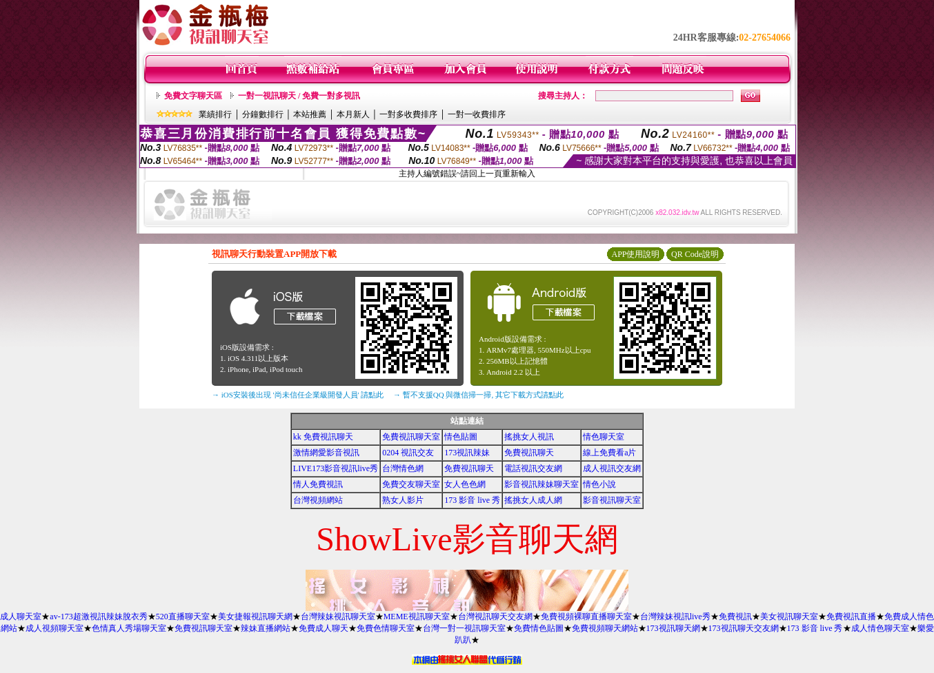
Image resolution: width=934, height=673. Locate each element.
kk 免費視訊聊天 (323, 437)
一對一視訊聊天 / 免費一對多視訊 (299, 96)
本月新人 (353, 114)
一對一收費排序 (477, 114)
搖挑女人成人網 (533, 500)
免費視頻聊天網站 (605, 628)
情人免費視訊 (318, 484)
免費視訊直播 (851, 616)
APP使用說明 (635, 254)
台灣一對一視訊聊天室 (464, 628)
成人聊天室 (20, 616)
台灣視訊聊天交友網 (495, 616)
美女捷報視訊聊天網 (255, 616)
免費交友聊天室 (411, 484)
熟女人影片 (403, 500)
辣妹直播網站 (265, 628)
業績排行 (215, 114)
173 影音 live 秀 (472, 500)
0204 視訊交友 (408, 452)
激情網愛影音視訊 (326, 452)
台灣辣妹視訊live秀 (675, 616)
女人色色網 (465, 484)
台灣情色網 (403, 468)
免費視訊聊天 (529, 452)
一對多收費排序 (408, 114)
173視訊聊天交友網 (743, 628)
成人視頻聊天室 (54, 628)
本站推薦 (309, 114)
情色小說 (599, 484)
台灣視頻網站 (318, 500)
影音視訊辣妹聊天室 (541, 484)
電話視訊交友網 (533, 468)
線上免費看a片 (609, 452)
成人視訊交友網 (612, 468)
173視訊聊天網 (673, 628)
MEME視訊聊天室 (417, 616)
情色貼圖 (460, 437)
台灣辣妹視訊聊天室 (338, 616)
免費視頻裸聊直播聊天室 (586, 616)
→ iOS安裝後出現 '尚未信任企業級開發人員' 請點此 (298, 395)
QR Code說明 (695, 254)
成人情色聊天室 (880, 628)
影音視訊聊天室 (612, 500)
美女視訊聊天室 (789, 616)
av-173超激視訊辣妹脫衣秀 (98, 616)
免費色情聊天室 (386, 628)
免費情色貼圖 (539, 628)
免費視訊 (735, 616)
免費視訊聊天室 (411, 437)
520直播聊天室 (183, 616)
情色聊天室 (603, 437)
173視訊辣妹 (467, 452)
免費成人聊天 (323, 628)
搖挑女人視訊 (529, 437)
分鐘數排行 (263, 114)
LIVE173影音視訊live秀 (335, 468)
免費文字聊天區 (193, 96)
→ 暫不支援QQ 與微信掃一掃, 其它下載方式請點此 (478, 395)
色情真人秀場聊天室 (129, 628)
